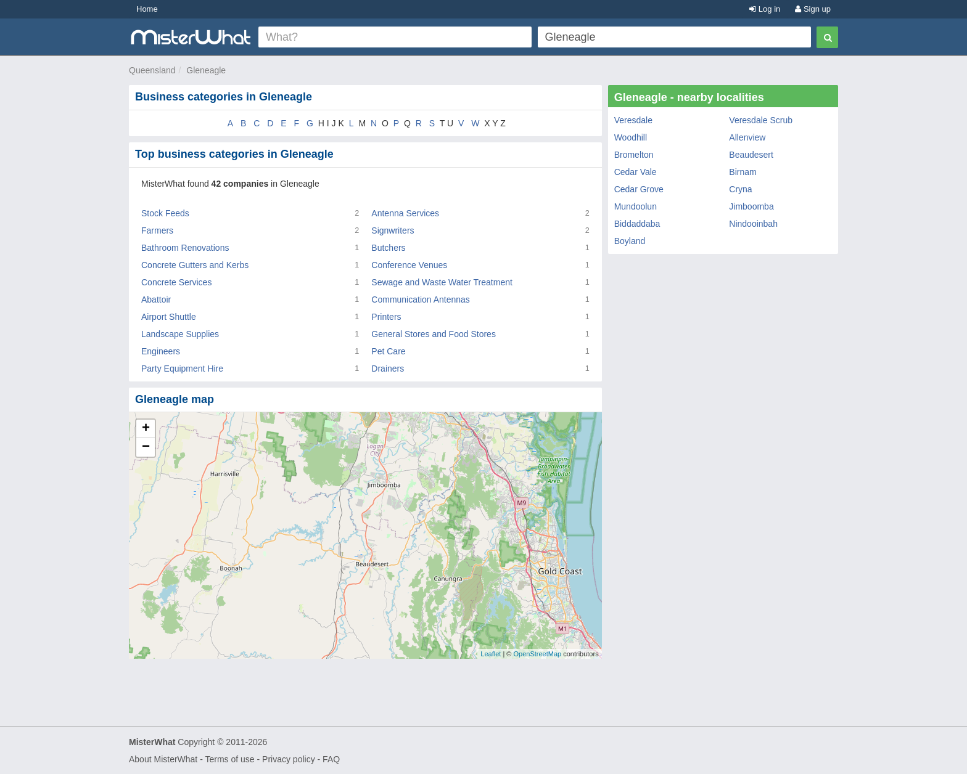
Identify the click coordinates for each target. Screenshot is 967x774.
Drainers (387, 368)
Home (147, 9)
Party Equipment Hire (182, 368)
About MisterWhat (163, 759)
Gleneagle (206, 70)
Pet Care (388, 351)
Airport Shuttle (168, 317)
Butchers (388, 248)
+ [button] (146, 429)
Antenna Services (405, 213)
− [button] (146, 447)
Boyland (630, 241)
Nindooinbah (753, 224)
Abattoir (156, 299)
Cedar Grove (639, 189)
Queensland (152, 70)
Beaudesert (751, 155)
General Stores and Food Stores (433, 334)
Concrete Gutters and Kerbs (195, 265)
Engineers (160, 351)
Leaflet (490, 654)
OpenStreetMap (537, 654)
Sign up (813, 9)
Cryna (740, 189)
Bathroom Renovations (185, 248)
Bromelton (634, 155)
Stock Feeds (165, 213)
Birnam (742, 172)
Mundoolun (635, 206)
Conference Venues (409, 265)
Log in (764, 9)
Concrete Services (176, 282)
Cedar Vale (635, 172)
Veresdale (633, 120)
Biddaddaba (637, 224)
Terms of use (229, 759)
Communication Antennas (420, 299)
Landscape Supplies (180, 334)
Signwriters (392, 230)
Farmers (157, 230)
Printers (386, 317)
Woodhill (630, 137)
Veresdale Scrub (760, 120)
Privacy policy (288, 759)
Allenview (747, 137)
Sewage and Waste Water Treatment (441, 282)
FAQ (331, 759)
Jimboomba (751, 206)
